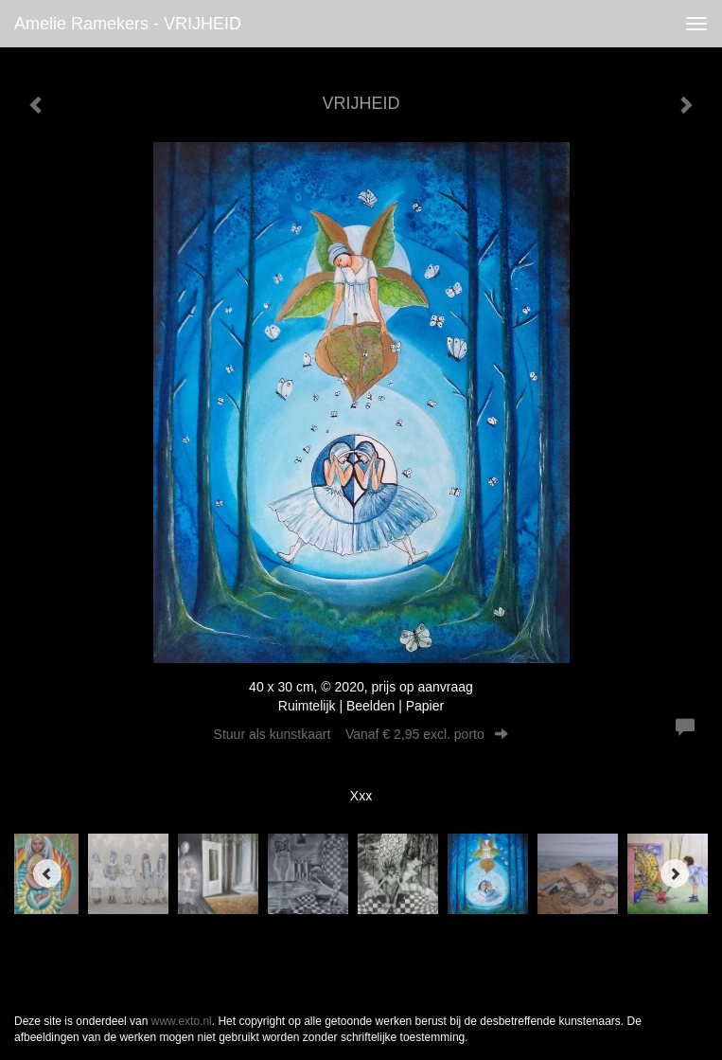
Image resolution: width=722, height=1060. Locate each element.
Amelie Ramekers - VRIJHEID (127, 23)
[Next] (674, 873)
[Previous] (47, 873)
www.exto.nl (181, 1021)
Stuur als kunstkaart (361, 734)
